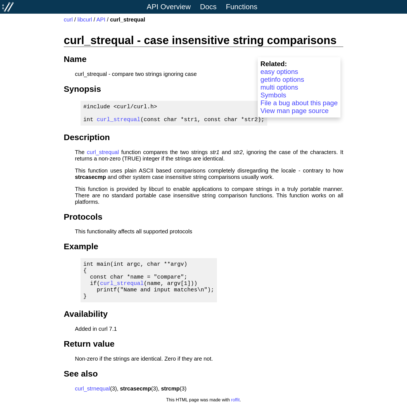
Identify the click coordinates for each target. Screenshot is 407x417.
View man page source (295, 110)
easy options (279, 71)
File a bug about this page (299, 103)
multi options (279, 87)
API (100, 19)
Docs (208, 7)
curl (68, 19)
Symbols (273, 95)
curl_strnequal (92, 399)
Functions (241, 7)
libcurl (84, 19)
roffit (235, 410)
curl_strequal (118, 122)
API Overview (169, 7)
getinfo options (282, 79)
